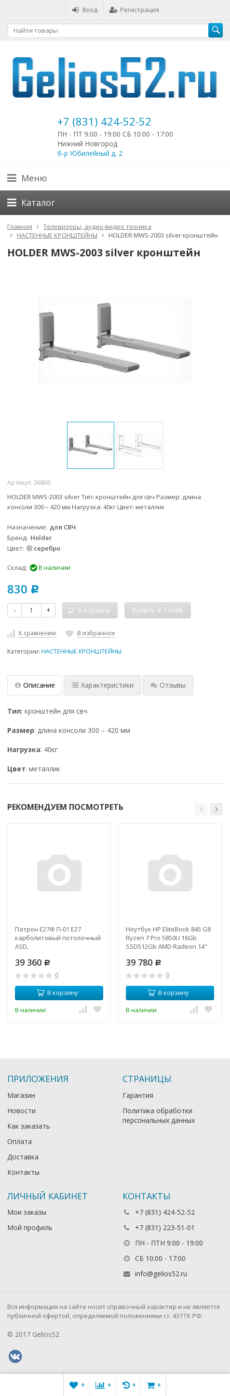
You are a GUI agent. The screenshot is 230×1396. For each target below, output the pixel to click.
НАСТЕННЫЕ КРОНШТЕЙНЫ (81, 651)
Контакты (23, 1172)
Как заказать (28, 1126)
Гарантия (137, 1095)
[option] (90, 445)
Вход (84, 9)
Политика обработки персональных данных (158, 1115)
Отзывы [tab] (168, 685)
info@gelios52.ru (161, 1273)
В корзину (57, 992)
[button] (201, 809)
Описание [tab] (35, 685)
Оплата (19, 1141)
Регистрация (134, 9)
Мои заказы (26, 1212)
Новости (21, 1110)
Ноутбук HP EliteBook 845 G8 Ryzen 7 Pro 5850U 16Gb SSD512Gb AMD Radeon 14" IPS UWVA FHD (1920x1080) (168, 938)
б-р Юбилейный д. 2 (89, 153)
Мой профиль (30, 1227)
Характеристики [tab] (103, 685)
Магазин (21, 1095)
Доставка (23, 1156)
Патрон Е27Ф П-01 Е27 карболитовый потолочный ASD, (58, 938)
